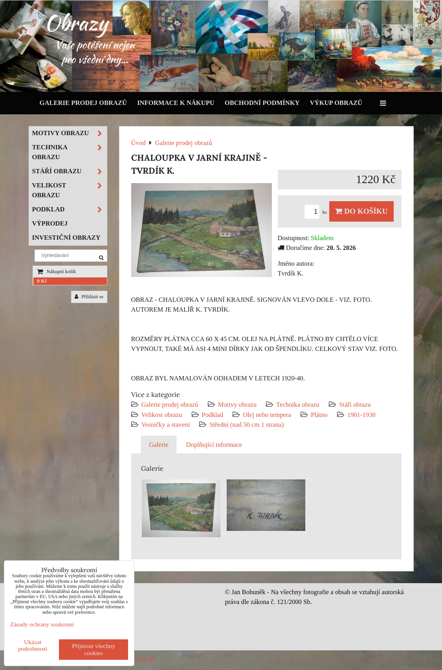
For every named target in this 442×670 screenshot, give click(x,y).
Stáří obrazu (355, 404)
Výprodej (50, 223)
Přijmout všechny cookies (93, 649)
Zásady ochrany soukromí (42, 624)
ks (316, 212)
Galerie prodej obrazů (83, 102)
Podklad (213, 415)
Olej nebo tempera (267, 415)
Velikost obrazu (161, 415)
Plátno (319, 415)
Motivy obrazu (237, 404)
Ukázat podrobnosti (33, 645)
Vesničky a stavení (166, 424)
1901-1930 (361, 415)
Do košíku (361, 211)
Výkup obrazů (336, 102)
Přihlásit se (89, 296)
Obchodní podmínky (262, 102)
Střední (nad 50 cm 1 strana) (246, 424)
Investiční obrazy (66, 237)
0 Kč (42, 281)
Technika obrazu (297, 404)
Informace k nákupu (176, 102)
